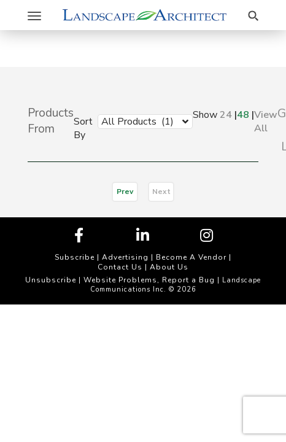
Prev (125, 191)
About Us (169, 267)
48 (243, 115)
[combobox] (136, 121)
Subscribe (75, 257)
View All (265, 121)
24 (226, 115)
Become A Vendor (191, 257)
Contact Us (120, 267)
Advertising (125, 257)
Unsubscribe (50, 280)
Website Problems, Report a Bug (149, 280)
